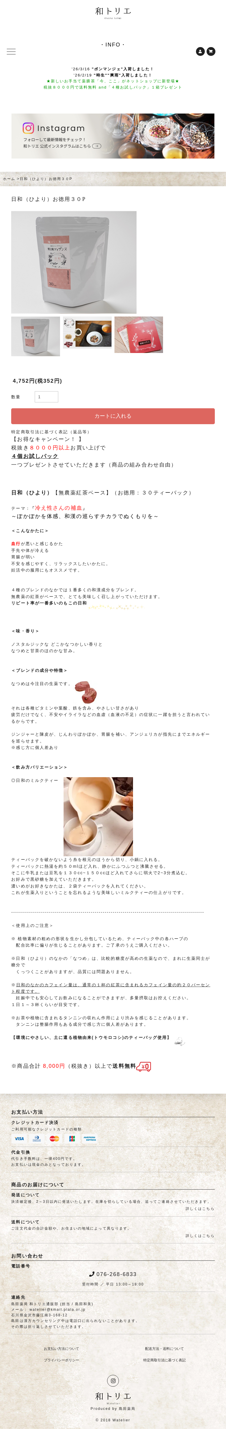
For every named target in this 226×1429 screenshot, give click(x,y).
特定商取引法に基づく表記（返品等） (51, 431)
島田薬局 (127, 1409)
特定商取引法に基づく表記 (164, 1360)
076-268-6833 (113, 1274)
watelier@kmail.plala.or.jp (57, 1310)
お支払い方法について (61, 1349)
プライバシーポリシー (61, 1360)
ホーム (9, 179)
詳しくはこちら (200, 1209)
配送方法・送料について (164, 1349)
